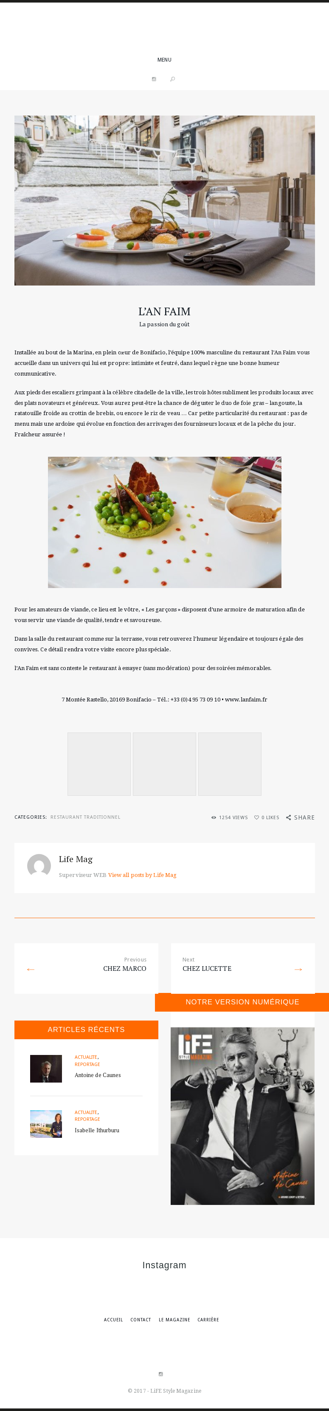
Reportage (88, 1064)
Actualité (86, 1057)
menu (164, 60)
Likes (270, 817)
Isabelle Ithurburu (97, 1130)
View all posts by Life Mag (142, 875)
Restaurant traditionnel (86, 817)
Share (304, 817)
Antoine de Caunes (98, 1075)
